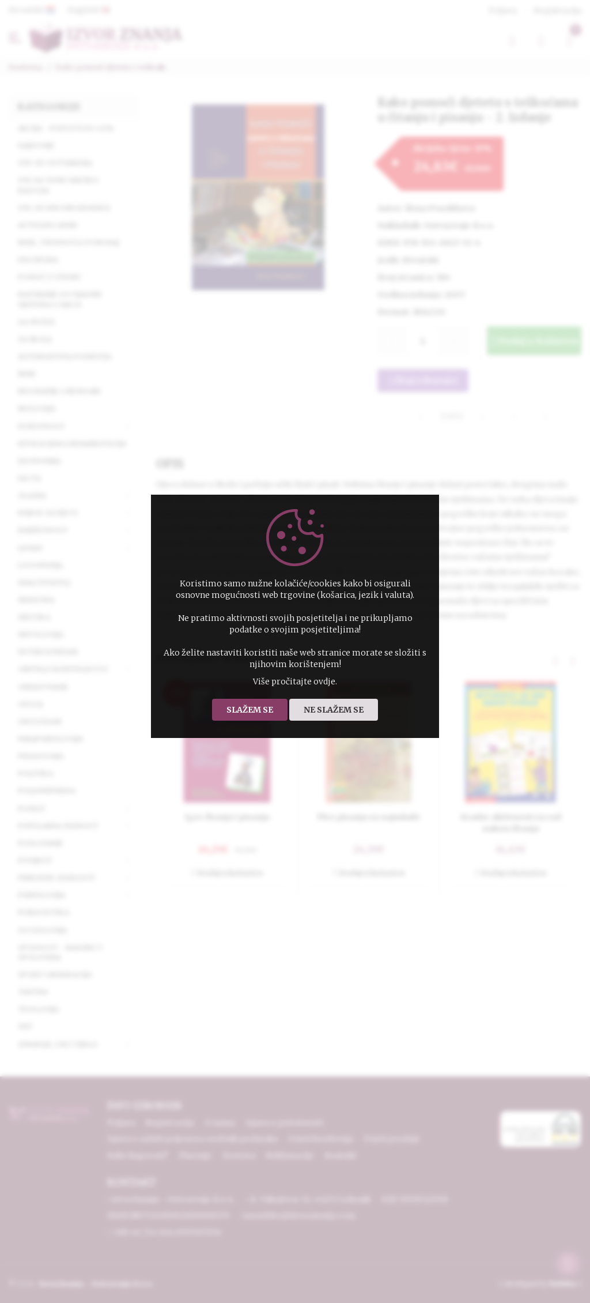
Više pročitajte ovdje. (295, 681)
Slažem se (249, 710)
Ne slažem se (334, 710)
